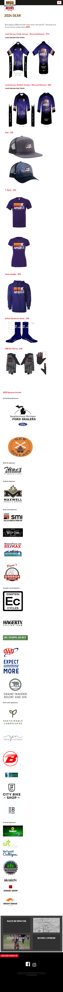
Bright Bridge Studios (33, 975)
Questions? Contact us (9, 956)
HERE (28, 27)
